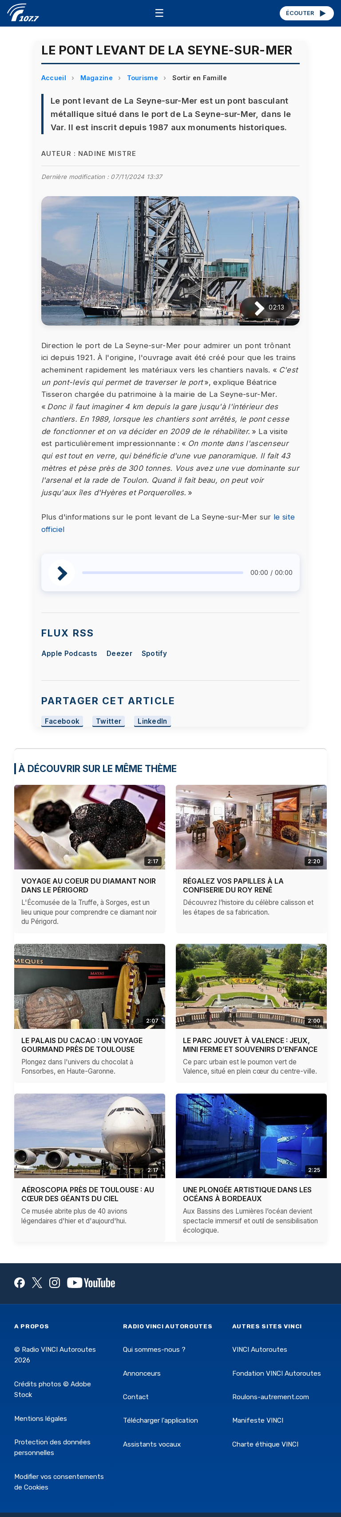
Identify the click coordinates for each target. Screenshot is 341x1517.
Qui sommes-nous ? (154, 1350)
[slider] (162, 572)
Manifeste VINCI (257, 1420)
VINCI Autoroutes (259, 1350)
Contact (136, 1397)
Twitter (108, 721)
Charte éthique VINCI (265, 1444)
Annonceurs (142, 1373)
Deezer (119, 653)
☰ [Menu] (159, 13)
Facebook (62, 721)
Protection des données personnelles (52, 1447)
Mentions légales (40, 1419)
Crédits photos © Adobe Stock (52, 1389)
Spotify (154, 653)
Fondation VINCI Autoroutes (276, 1373)
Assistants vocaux (152, 1444)
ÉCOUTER (306, 13)
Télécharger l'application (160, 1420)
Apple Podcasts (69, 653)
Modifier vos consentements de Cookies (59, 1482)
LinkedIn (152, 721)
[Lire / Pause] (252, 307)
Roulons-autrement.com (270, 1397)
